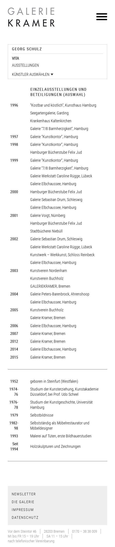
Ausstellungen (25, 65)
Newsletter (24, 493)
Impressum (23, 509)
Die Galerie (23, 501)
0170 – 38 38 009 (84, 531)
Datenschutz (25, 517)
